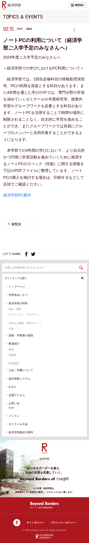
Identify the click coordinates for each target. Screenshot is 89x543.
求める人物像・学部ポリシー (25, 323)
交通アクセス (17, 395)
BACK (16, 224)
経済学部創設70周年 (21, 432)
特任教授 (14, 363)
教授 (11, 349)
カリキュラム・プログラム (24, 314)
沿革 (11, 328)
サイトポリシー (35, 522)
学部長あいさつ (18, 294)
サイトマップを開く (44, 278)
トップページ (17, 286)
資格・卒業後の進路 (21, 335)
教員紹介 (14, 343)
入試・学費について (21, 370)
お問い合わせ (14, 405)
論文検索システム (19, 378)
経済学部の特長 (18, 303)
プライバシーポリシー (63, 522)
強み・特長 (15, 309)
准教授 (12, 355)
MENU (77, 5)
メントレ (14, 415)
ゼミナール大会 (18, 424)
